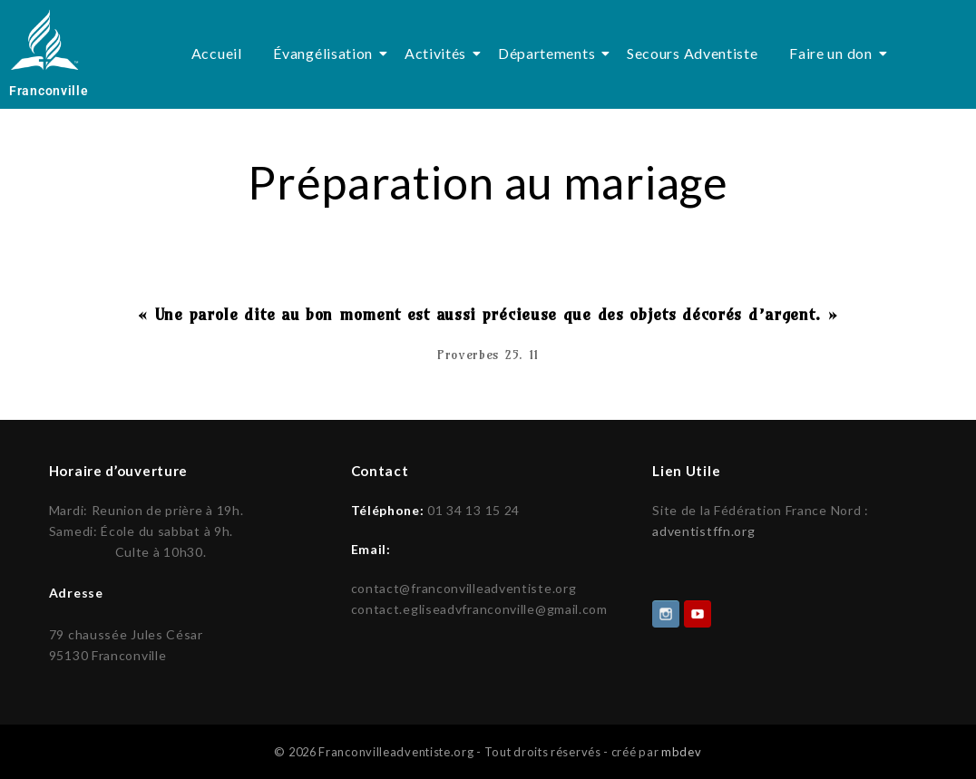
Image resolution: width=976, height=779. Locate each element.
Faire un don (833, 53)
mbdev (681, 750)
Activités (439, 53)
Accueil (216, 53)
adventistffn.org (703, 531)
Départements (549, 53)
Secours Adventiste (692, 53)
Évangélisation (326, 53)
